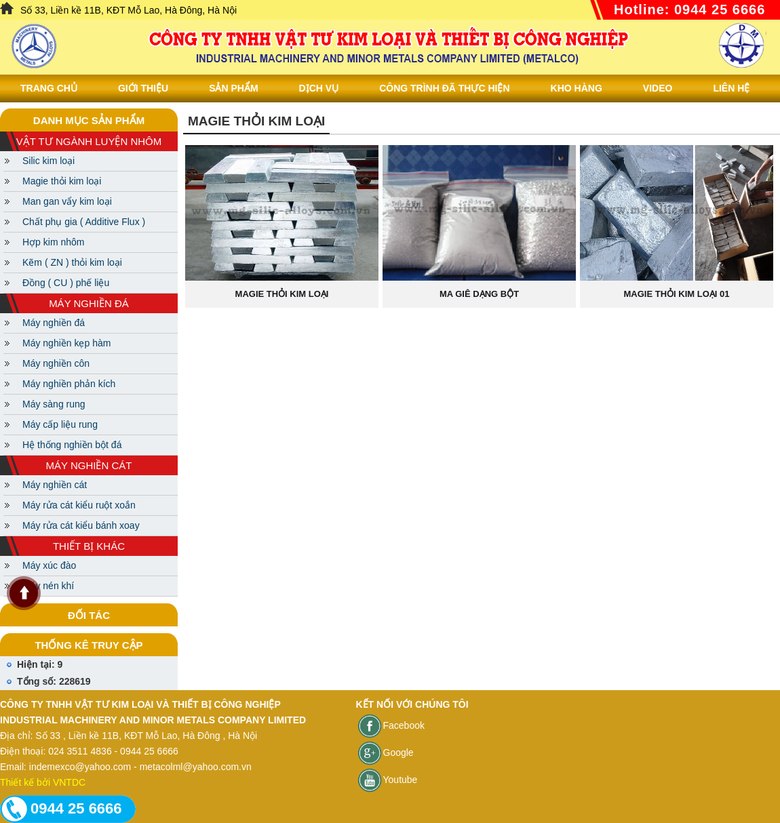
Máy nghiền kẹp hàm (66, 343)
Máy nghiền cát (54, 484)
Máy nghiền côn (56, 363)
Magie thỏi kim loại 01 (677, 294)
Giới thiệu (143, 88)
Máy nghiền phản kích (68, 383)
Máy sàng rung (53, 404)
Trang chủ (48, 88)
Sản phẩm (233, 88)
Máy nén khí (48, 585)
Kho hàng (576, 88)
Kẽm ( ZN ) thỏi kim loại (72, 262)
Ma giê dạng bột (479, 294)
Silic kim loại (48, 160)
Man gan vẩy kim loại (67, 201)
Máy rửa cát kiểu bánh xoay (81, 525)
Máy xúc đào (49, 565)
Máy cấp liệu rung (60, 424)
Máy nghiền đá (53, 322)
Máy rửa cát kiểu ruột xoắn (79, 505)
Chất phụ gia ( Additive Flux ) (83, 221)
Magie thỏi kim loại (61, 181)
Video (658, 88)
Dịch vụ (319, 88)
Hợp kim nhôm (53, 242)
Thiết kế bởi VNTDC (42, 782)
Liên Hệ (731, 88)
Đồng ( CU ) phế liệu (65, 282)
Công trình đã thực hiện (444, 88)
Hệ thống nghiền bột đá (71, 444)
